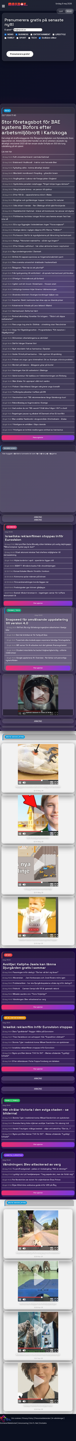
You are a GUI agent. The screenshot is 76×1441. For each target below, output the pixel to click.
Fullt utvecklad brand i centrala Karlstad (31, 157)
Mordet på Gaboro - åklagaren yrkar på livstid (32, 365)
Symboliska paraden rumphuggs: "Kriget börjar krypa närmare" (41, 184)
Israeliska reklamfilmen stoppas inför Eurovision (33, 1047)
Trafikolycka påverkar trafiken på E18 (29, 392)
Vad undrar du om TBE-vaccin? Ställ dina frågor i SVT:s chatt (39, 408)
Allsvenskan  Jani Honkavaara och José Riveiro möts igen (39, 978)
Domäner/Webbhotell (8, 1423)
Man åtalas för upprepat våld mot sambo (31, 381)
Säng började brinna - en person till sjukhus (32, 189)
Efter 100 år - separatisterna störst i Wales (32, 195)
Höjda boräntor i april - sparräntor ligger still (34, 560)
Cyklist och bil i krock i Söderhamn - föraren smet (34, 284)
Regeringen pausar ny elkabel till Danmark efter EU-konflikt (38, 413)
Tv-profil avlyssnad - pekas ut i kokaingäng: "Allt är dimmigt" (40, 1169)
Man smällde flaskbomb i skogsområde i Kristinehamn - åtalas (39, 419)
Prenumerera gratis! (20, 54)
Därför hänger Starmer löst (24, 343)
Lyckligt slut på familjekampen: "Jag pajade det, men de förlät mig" (43, 1174)
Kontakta (43, 1423)
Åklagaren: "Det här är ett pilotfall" (28, 267)
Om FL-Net (34, 1423)
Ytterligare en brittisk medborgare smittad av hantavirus (38, 430)
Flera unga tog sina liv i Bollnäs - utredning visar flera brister (39, 324)
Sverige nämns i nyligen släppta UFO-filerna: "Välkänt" (37, 230)
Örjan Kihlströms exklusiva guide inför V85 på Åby (34, 1185)
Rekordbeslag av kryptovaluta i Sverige (30, 403)
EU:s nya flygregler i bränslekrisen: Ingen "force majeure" (38, 224)
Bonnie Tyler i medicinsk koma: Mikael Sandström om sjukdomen (41, 1042)
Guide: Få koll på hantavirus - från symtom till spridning (36, 354)
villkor (53, 38)
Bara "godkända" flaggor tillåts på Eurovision (33, 1031)
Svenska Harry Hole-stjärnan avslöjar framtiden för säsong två (41, 1123)
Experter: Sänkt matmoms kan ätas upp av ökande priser (37, 300)
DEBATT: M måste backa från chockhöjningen (35, 566)
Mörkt (69, 11)
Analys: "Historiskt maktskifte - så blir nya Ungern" (36, 240)
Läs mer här (7, 151)
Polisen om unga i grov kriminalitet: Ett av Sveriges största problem (42, 359)
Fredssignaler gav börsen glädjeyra (29, 587)
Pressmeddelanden (42, 1418)
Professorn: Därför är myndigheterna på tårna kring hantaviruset (42, 235)
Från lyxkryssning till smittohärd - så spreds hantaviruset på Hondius (42, 273)
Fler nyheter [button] (38, 603)
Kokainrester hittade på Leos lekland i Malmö (32, 305)
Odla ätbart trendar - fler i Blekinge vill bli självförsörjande (39, 205)
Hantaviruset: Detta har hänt (25, 311)
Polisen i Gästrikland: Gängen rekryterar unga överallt (36, 386)
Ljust (61, 11)
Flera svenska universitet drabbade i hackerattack (34, 262)
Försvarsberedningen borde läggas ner (31, 582)
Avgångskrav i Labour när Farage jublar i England (34, 178)
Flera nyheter (38, 437)
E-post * (9, 29)
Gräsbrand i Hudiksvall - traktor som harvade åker (35, 162)
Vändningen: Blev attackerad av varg (29, 999)
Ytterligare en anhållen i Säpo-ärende (29, 424)
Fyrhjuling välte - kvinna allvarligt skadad (31, 168)
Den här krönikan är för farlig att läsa (31, 635)
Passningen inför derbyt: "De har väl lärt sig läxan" (35, 972)
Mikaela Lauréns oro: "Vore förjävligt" (30, 994)
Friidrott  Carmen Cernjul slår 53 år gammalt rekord (36, 988)
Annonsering (23, 1423)
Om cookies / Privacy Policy (22, 1418)
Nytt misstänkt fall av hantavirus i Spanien (31, 349)
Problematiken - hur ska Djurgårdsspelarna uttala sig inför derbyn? (42, 983)
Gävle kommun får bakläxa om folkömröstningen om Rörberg (39, 376)
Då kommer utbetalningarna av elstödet (30, 338)
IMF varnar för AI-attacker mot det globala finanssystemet (41, 645)
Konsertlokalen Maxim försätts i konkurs (31, 571)
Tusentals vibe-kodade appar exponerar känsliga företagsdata (43, 640)
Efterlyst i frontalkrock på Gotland (28, 278)
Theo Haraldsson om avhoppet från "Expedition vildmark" (39, 1037)
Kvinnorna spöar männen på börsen (30, 576)
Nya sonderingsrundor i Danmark (27, 251)
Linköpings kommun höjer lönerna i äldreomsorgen (35, 289)
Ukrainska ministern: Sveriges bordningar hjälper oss (35, 294)
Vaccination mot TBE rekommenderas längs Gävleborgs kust (39, 397)
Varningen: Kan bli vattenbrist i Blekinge (30, 370)
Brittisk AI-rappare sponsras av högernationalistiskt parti (37, 257)
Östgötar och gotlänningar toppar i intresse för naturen (38, 200)
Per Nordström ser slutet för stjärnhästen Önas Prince (36, 1179)
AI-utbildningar (57, 1418)
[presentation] (19, 44)
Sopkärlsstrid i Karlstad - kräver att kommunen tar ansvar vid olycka (43, 211)
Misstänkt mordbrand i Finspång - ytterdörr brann (35, 173)
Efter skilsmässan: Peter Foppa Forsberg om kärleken (35, 1061)
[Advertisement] (38, 83)
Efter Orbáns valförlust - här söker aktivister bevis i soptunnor (41, 246)
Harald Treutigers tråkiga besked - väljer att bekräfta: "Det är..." (42, 1128)
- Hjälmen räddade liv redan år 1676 (38, 712)
